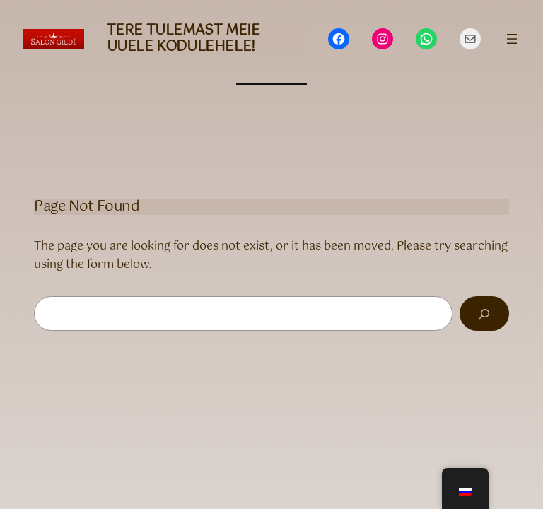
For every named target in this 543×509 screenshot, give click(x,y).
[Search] (484, 313)
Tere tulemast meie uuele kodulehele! (183, 39)
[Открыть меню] (511, 38)
